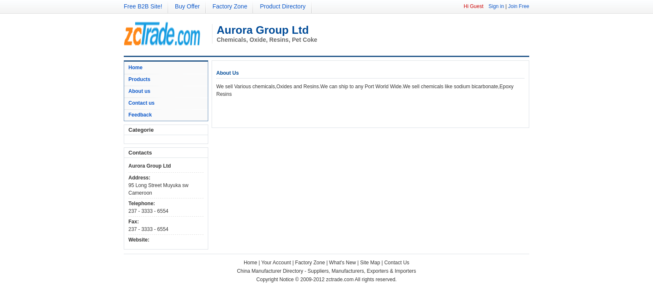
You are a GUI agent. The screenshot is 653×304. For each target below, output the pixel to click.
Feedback (140, 115)
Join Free (518, 6)
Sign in (496, 6)
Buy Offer (187, 6)
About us (139, 91)
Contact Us (396, 263)
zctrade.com (340, 279)
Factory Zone (229, 6)
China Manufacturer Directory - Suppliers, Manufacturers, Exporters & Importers (326, 271)
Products (139, 79)
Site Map (370, 263)
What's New (342, 263)
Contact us (141, 103)
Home (135, 68)
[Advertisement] (315, 110)
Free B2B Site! (143, 6)
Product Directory (282, 6)
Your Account (276, 263)
